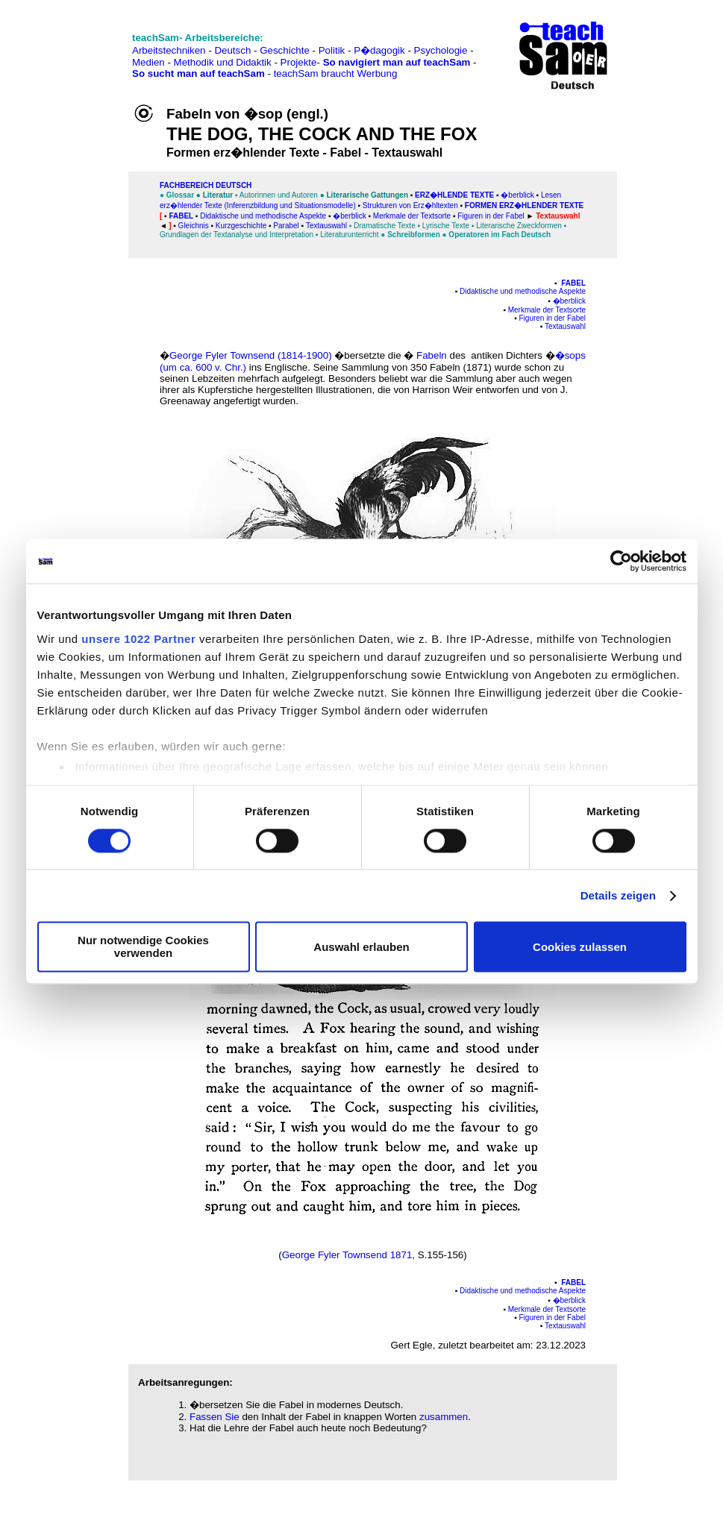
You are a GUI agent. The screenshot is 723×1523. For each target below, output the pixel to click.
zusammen (443, 1416)
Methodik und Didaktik (224, 62)
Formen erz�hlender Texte (524, 205)
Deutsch (232, 50)
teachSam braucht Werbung (336, 73)
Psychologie (441, 50)
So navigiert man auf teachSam (397, 62)
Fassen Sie (215, 1416)
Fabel (181, 216)
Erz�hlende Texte (454, 195)
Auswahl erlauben (361, 947)
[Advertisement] (76, 45)
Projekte (299, 62)
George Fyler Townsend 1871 (347, 1254)
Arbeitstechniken (169, 50)
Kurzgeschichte (241, 226)
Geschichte (285, 50)
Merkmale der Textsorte (547, 310)
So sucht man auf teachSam (198, 73)
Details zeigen (618, 895)
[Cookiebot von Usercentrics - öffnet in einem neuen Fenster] (621, 561)
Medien (148, 62)
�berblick (517, 195)
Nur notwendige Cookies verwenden (143, 947)
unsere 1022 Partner (138, 638)
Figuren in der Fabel (552, 318)
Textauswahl (326, 226)
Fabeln (431, 355)
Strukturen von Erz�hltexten (410, 205)
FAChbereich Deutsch (205, 185)
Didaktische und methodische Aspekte (523, 291)
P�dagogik (379, 50)
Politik (332, 50)
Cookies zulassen (580, 947)
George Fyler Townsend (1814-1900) (250, 355)
